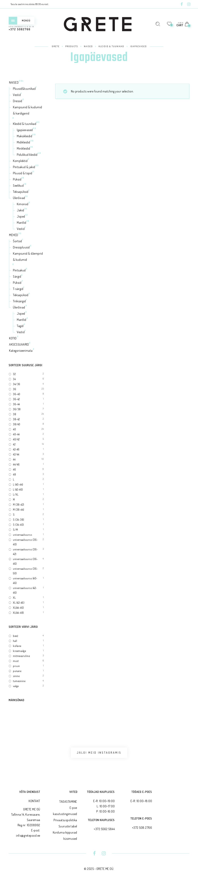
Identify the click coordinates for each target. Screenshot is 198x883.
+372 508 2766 (142, 828)
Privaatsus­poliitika (65, 820)
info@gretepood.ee (28, 835)
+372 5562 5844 (104, 829)
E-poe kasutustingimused (65, 811)
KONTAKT (34, 801)
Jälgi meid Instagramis (99, 752)
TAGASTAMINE (68, 801)
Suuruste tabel (68, 826)
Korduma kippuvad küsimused (65, 835)
